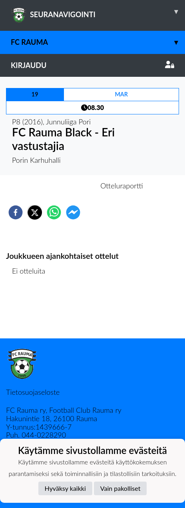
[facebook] (15, 212)
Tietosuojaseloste (33, 392)
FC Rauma (98, 42)
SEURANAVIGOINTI (98, 11)
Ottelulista (31, 311)
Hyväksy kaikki (65, 488)
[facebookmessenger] (73, 212)
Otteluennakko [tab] (65, 185)
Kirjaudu (92, 65)
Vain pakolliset (120, 488)
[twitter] (35, 212)
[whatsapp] (54, 212)
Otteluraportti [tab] (121, 185)
